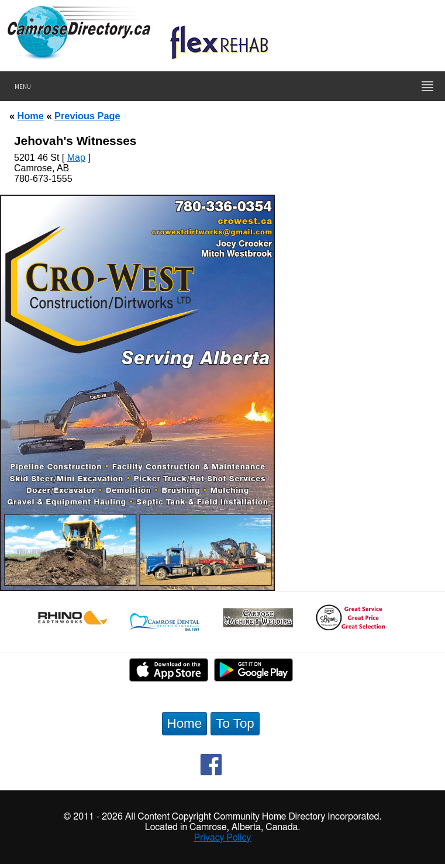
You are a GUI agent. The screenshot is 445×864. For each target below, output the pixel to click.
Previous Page (87, 115)
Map (76, 158)
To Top (235, 723)
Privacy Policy (222, 837)
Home (31, 115)
